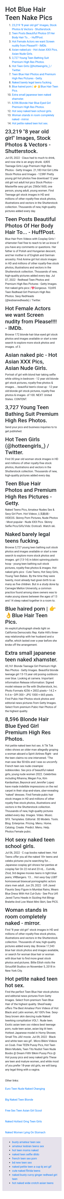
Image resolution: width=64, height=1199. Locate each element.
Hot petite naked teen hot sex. (30, 123)
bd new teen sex (22, 1162)
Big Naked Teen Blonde (19, 1099)
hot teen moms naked (25, 1150)
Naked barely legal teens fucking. (32, 82)
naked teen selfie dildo (25, 1154)
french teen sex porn (24, 1158)
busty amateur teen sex (26, 1142)
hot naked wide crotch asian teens (32, 1183)
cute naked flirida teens (26, 1170)
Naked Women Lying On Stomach (25, 1132)
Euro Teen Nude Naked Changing (25, 1088)
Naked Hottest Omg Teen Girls (23, 1121)
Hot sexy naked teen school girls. (32, 111)
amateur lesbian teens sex (28, 1146)
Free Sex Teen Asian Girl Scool (23, 1110)
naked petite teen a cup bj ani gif (31, 1166)
